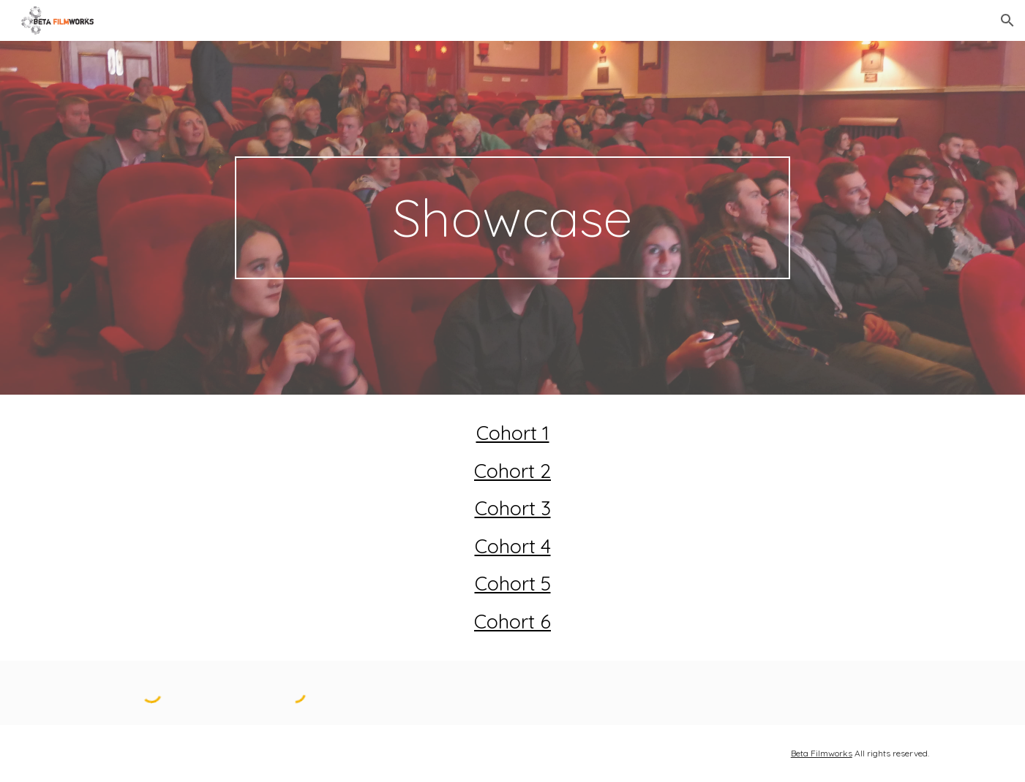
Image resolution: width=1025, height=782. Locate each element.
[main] (513, 217)
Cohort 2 (512, 470)
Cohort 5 (513, 583)
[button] (1007, 20)
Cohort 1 (512, 432)
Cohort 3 (513, 508)
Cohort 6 (512, 621)
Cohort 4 (513, 546)
